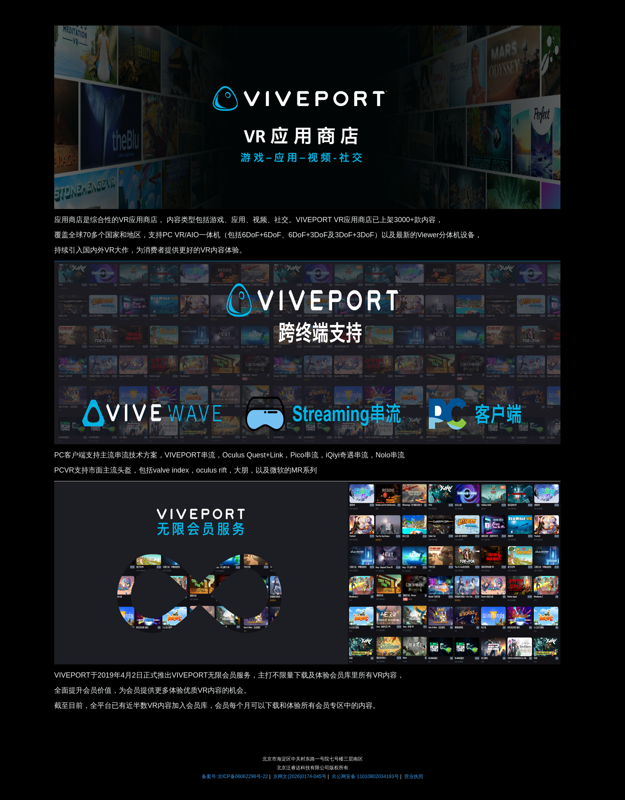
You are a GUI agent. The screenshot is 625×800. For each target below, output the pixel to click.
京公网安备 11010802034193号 (365, 776)
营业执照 (413, 776)
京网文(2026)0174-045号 (299, 776)
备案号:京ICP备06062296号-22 (235, 776)
